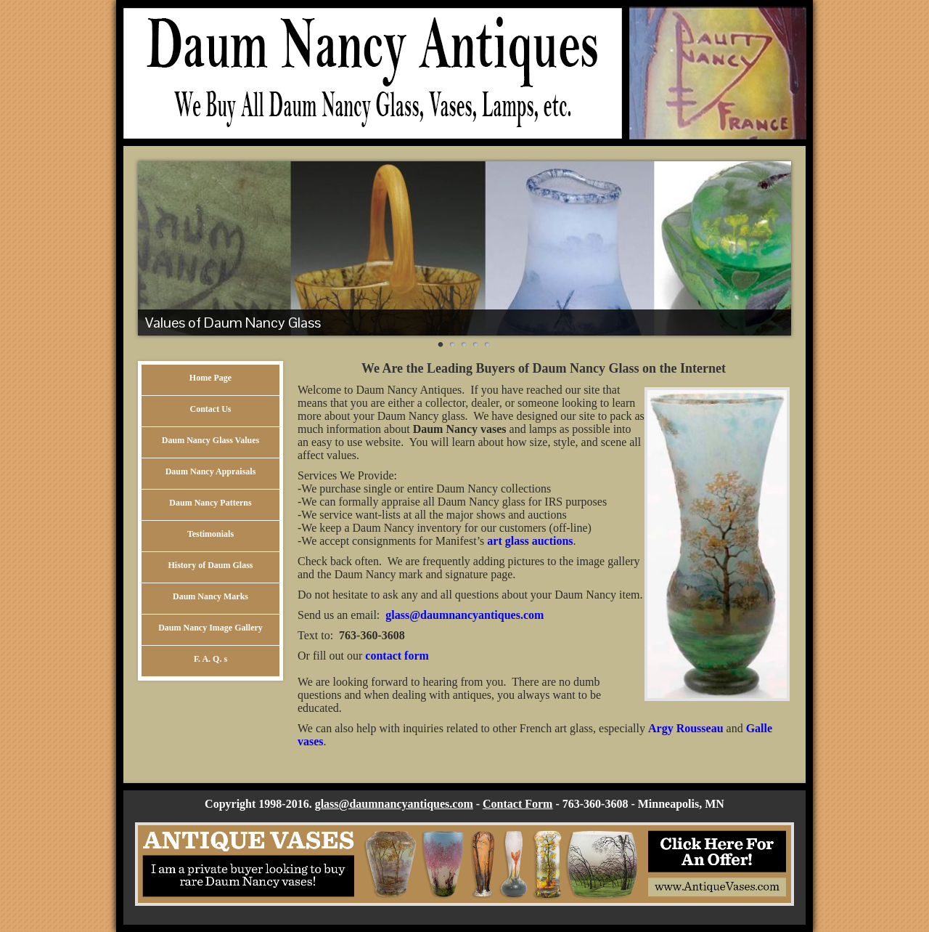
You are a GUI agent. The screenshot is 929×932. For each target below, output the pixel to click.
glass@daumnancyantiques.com (394, 804)
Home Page (210, 378)
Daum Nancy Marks (210, 596)
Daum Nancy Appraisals (210, 471)
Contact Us (211, 409)
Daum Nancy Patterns (210, 503)
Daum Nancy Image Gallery (210, 628)
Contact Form (517, 804)
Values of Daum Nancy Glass (233, 322)
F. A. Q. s (210, 659)
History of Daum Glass (210, 565)
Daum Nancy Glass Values (210, 440)
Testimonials (210, 534)
